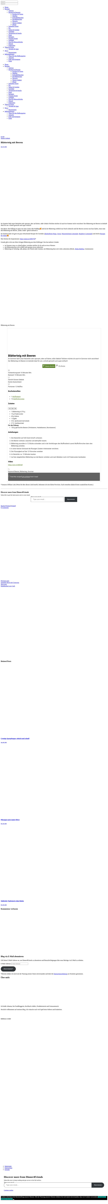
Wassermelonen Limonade (70, 234)
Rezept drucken (49, 366)
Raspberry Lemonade (85, 234)
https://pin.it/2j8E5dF (15, 465)
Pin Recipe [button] (60, 366)
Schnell (13, 506)
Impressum (8, 1166)
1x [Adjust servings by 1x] (9, 408)
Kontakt (7, 1169)
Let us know (26, 477)
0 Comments (5, 507)
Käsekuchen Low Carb (8, 586)
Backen (3, 506)
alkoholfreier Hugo (50, 234)
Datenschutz (8, 1168)
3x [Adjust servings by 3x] (15, 408)
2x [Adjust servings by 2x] (12, 408)
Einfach (8, 506)
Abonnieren (71, 499)
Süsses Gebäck (5, 138)
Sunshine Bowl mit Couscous (10, 582)
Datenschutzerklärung (60, 974)
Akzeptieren (102, 1197)
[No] (13, 1199)
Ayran (59, 234)
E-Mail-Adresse (6, 964)
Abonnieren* (8, 969)
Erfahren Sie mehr (7, 1199)
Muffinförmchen (18, 399)
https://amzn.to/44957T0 (27, 239)
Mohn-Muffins (79, 249)
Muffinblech (16, 397)
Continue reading (8, 1190)
